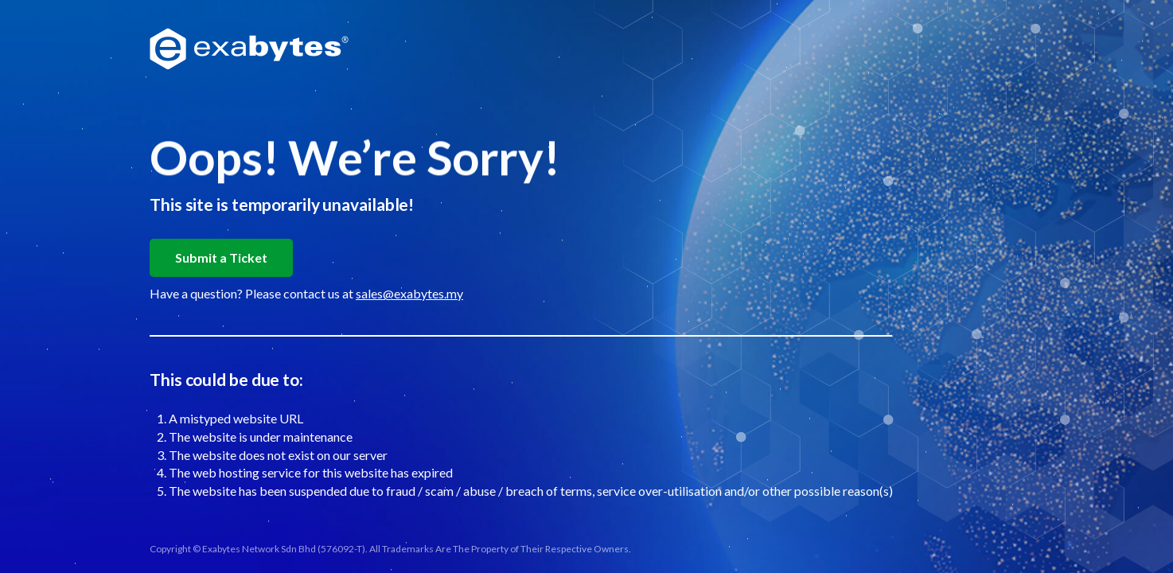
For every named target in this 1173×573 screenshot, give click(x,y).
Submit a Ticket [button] (221, 257)
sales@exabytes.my (409, 293)
